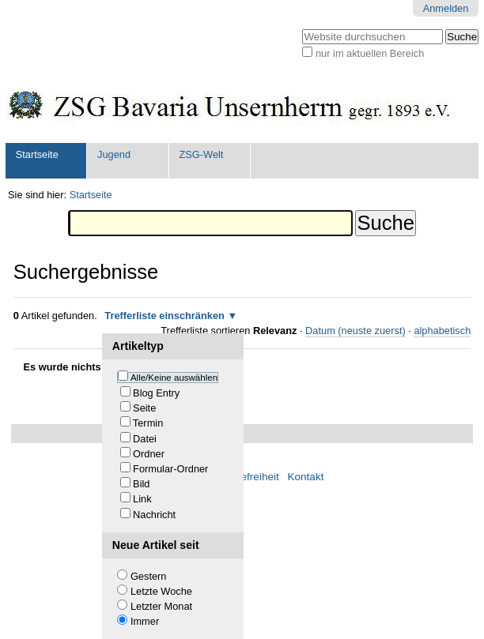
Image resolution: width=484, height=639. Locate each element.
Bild (141, 484)
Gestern (148, 576)
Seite (144, 408)
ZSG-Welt (201, 154)
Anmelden (446, 8)
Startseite (37, 154)
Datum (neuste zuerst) (355, 330)
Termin (148, 423)
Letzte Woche (161, 591)
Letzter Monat (161, 606)
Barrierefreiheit (244, 477)
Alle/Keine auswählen (173, 377)
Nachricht (154, 515)
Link (142, 499)
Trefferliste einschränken (164, 315)
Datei (145, 439)
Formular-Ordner (170, 469)
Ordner (148, 454)
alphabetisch (442, 330)
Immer (144, 621)
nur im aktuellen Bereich (370, 53)
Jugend (113, 154)
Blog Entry (156, 393)
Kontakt (305, 477)
